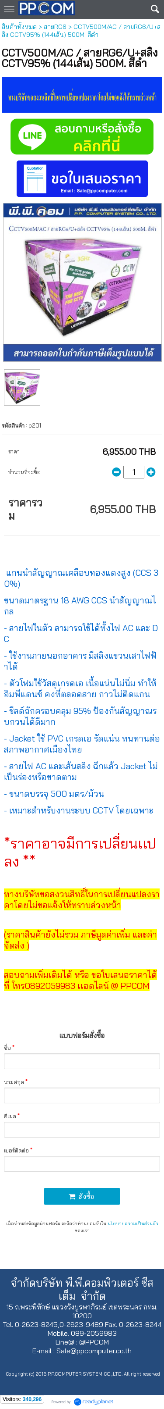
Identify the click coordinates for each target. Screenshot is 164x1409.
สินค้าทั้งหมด (19, 27)
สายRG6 (55, 27)
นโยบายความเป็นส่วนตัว (133, 1224)
